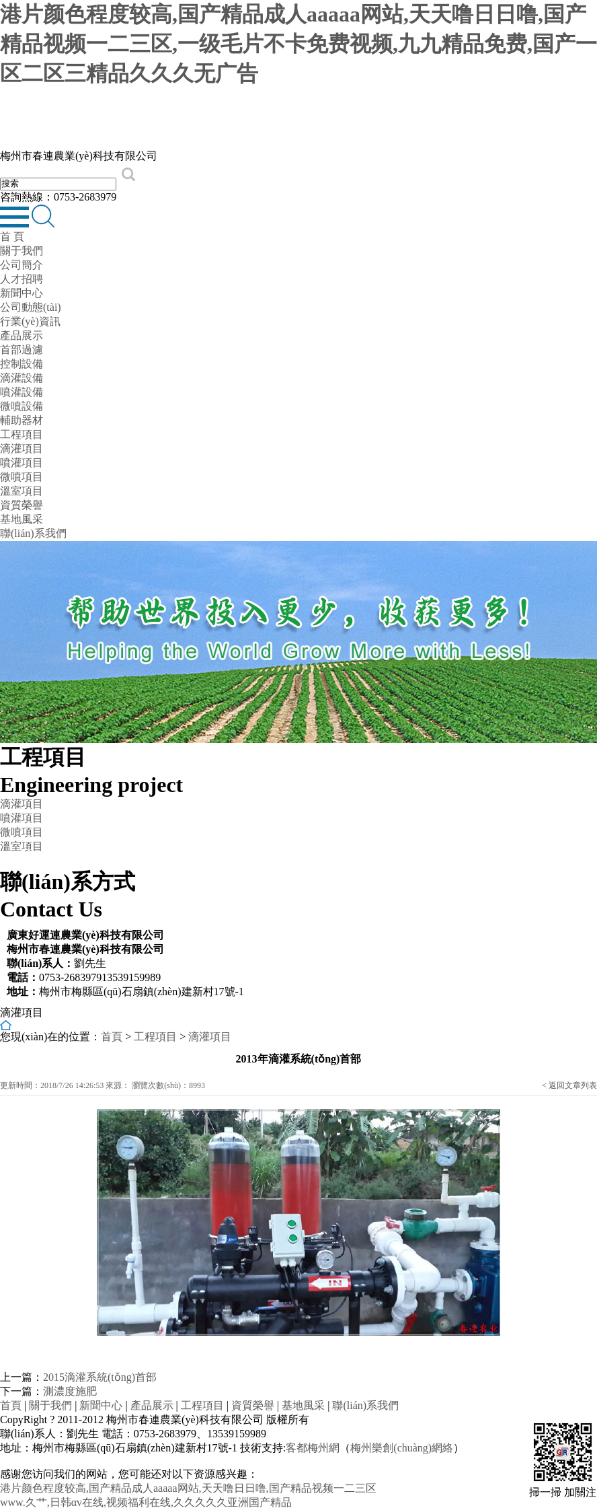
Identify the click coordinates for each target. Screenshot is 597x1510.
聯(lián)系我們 (33, 533)
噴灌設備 (21, 392)
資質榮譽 (21, 505)
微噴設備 (21, 406)
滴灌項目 (21, 448)
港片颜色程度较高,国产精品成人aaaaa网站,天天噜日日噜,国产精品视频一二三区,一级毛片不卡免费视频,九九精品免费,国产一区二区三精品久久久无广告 (298, 43)
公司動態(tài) (30, 307)
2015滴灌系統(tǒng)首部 (100, 1377)
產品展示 (21, 335)
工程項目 (21, 434)
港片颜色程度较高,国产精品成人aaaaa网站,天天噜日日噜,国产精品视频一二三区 (188, 1488)
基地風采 (21, 519)
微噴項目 (21, 476)
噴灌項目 (21, 462)
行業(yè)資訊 (30, 321)
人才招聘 (21, 279)
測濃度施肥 (70, 1391)
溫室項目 (21, 491)
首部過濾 (21, 349)
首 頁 (12, 236)
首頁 (111, 1036)
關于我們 (21, 250)
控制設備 (21, 363)
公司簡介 (21, 265)
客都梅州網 (313, 1447)
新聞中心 (21, 293)
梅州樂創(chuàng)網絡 (401, 1447)
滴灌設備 (21, 378)
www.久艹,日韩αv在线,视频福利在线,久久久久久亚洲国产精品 (146, 1502)
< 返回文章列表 (569, 1085)
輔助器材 (21, 420)
